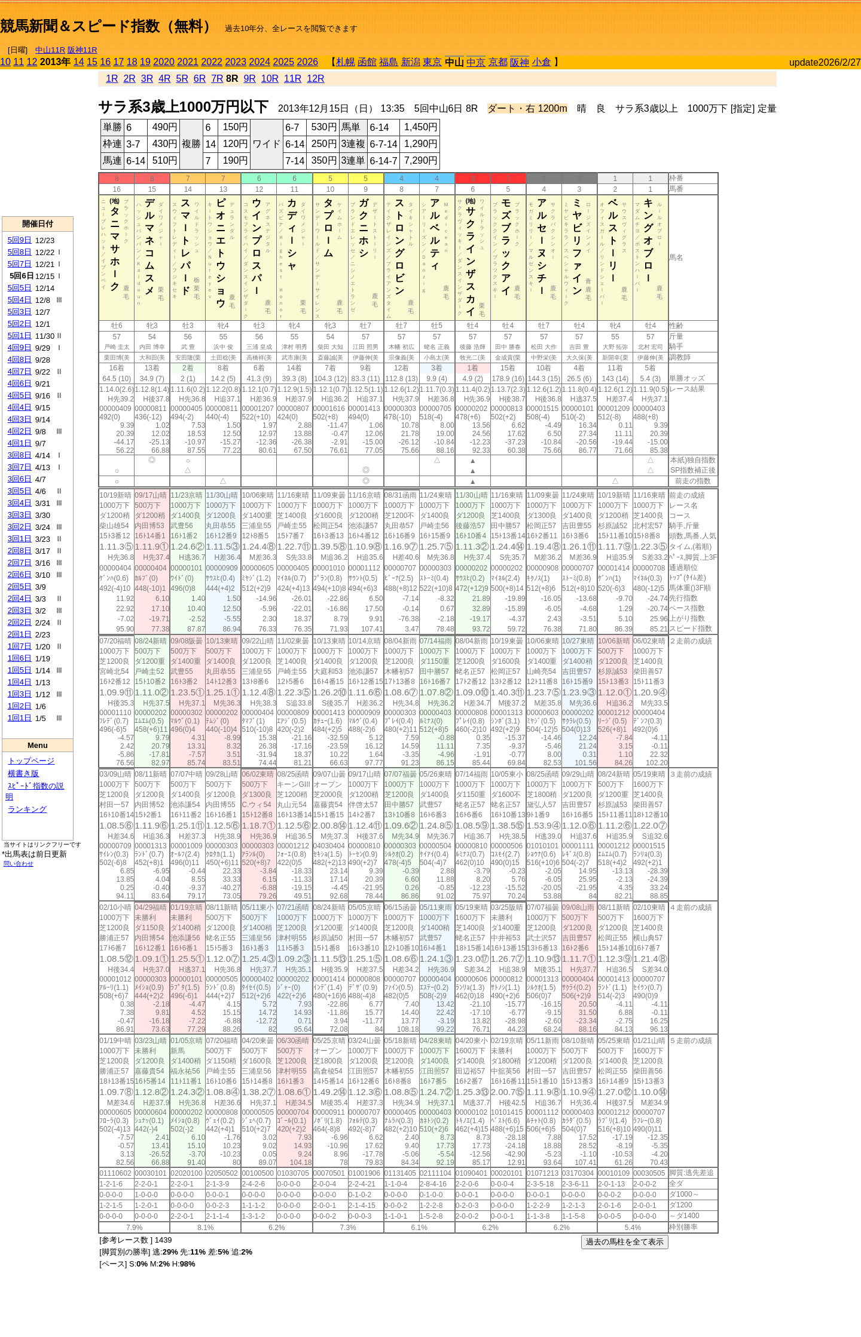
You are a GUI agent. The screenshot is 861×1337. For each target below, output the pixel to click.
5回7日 (20, 263)
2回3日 (20, 610)
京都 (498, 62)
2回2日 (20, 622)
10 (5, 62)
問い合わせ (18, 863)
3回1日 (20, 538)
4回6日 (20, 383)
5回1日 (20, 335)
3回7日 (20, 466)
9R (249, 78)
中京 (476, 62)
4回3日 (20, 419)
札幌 (345, 62)
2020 (164, 62)
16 (105, 62)
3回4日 (20, 502)
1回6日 (20, 658)
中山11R (50, 49)
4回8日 (20, 359)
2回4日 (20, 598)
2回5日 (20, 586)
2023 (235, 62)
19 (145, 62)
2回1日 (20, 634)
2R (129, 78)
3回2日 (20, 526)
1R (112, 78)
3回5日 (20, 490)
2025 (284, 62)
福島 (388, 62)
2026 (308, 62)
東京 (432, 62)
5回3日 (20, 311)
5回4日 (20, 299)
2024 (259, 62)
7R (217, 78)
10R (270, 78)
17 (119, 62)
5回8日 (20, 251)
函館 (367, 62)
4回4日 (20, 407)
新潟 (410, 62)
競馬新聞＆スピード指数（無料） (108, 26)
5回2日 (20, 323)
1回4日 (20, 681)
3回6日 (20, 478)
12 (32, 62)
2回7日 (20, 562)
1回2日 (20, 705)
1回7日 (20, 646)
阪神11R (82, 49)
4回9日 (20, 347)
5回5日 (20, 287)
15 (92, 62)
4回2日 (20, 431)
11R (292, 78)
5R (182, 78)
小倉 (541, 62)
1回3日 (20, 693)
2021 (188, 62)
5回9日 (20, 239)
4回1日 (20, 442)
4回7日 (20, 371)
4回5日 (20, 395)
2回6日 (20, 574)
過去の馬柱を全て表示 (625, 1241)
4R (164, 78)
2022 (211, 62)
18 (132, 62)
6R (200, 78)
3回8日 (20, 454)
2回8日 (20, 550)
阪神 (519, 62)
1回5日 (20, 670)
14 (79, 62)
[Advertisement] (721, 21)
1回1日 (20, 717)
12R (315, 78)
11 (18, 62)
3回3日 (20, 514)
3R (147, 78)
